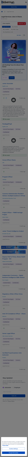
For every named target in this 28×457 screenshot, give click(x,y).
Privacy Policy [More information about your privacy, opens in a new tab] (5, 445)
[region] (14, 446)
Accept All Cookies (13, 452)
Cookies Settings (13, 448)
